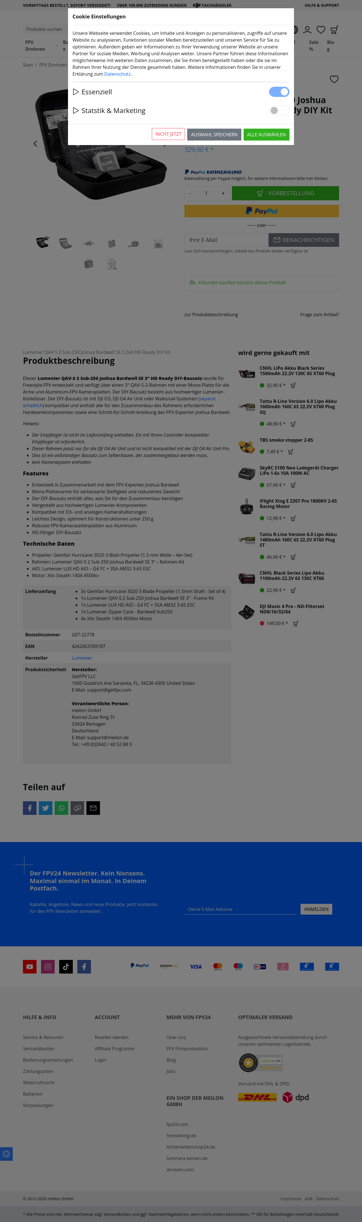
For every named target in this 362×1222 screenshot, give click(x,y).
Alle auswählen (266, 134)
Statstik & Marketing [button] (109, 110)
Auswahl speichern (214, 134)
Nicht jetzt (168, 134)
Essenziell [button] (92, 91)
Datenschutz (117, 74)
